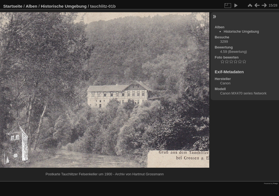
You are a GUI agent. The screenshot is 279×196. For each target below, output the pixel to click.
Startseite (12, 6)
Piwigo (275, 183)
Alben (31, 6)
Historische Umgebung (64, 6)
